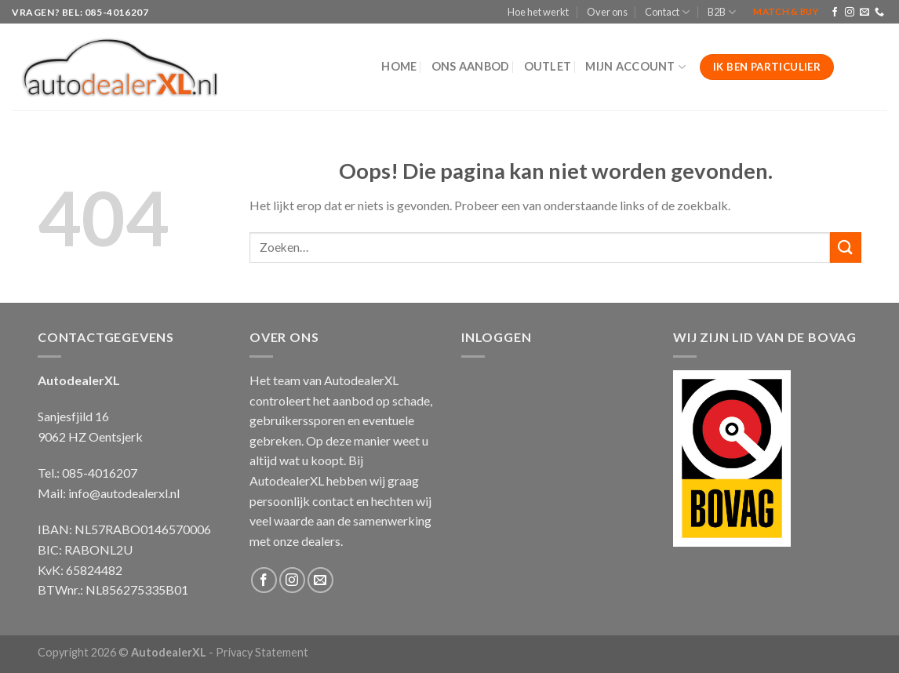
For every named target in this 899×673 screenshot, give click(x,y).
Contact (667, 12)
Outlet (548, 66)
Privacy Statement (262, 652)
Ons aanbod (470, 66)
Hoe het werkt (538, 11)
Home (399, 66)
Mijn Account (635, 67)
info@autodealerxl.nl (124, 493)
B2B (722, 12)
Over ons (607, 11)
